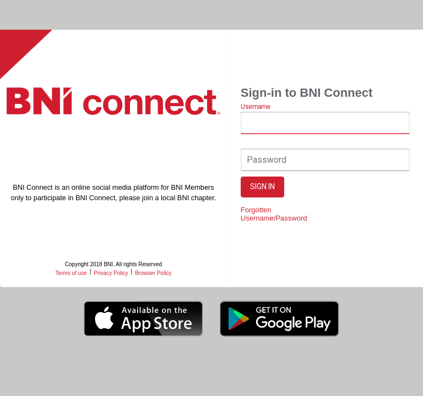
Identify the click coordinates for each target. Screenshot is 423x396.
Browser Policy (153, 273)
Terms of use (70, 273)
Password (266, 160)
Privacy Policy (111, 273)
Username (255, 107)
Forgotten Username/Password (274, 214)
